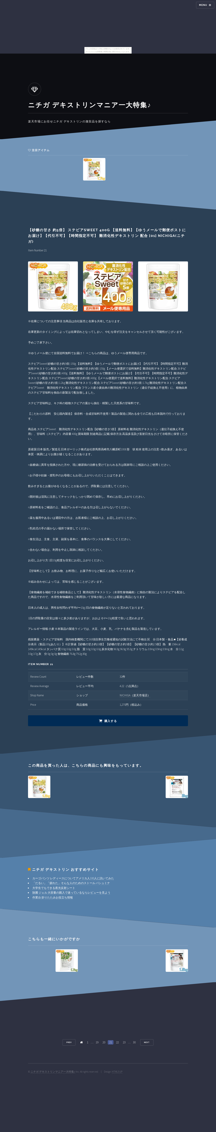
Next (147, 1042)
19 (97, 1042)
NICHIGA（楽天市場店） (135, 695)
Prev (69, 1042)
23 (124, 1042)
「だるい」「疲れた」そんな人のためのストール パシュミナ (71, 883)
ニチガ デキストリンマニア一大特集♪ (53, 1071)
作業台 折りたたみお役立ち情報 (52, 897)
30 (134, 1042)
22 (117, 1042)
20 (104, 1042)
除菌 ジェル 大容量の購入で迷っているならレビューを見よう (71, 892)
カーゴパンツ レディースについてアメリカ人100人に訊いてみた (73, 878)
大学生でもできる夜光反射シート (53, 888)
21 (110, 1042)
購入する (110, 721)
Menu (203, 5)
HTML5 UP (117, 1071)
